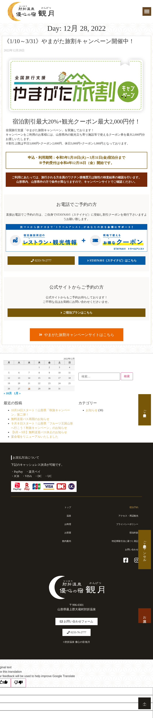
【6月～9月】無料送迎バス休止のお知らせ (39, 432)
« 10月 (8, 393)
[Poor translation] (18, 682)
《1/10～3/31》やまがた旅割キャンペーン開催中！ (69, 41)
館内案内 (66, 541)
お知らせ (92, 410)
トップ (67, 507)
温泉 (68, 515)
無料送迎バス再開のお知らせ (30, 419)
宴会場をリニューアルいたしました (34, 436)
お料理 (67, 524)
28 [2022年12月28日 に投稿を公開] (29, 388)
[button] (147, 11)
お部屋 (67, 532)
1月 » (17, 393)
